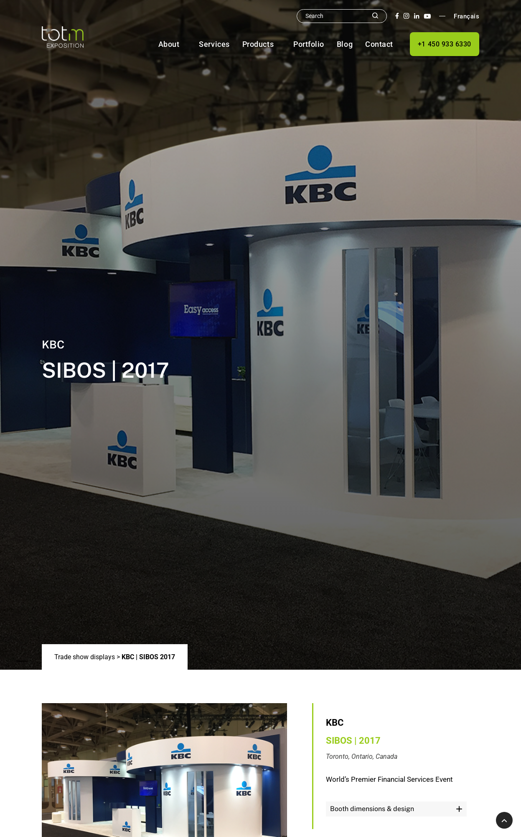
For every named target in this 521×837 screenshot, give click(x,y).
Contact (379, 44)
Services (214, 44)
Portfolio (308, 44)
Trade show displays (84, 657)
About (169, 44)
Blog (345, 44)
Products (258, 44)
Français (466, 16)
